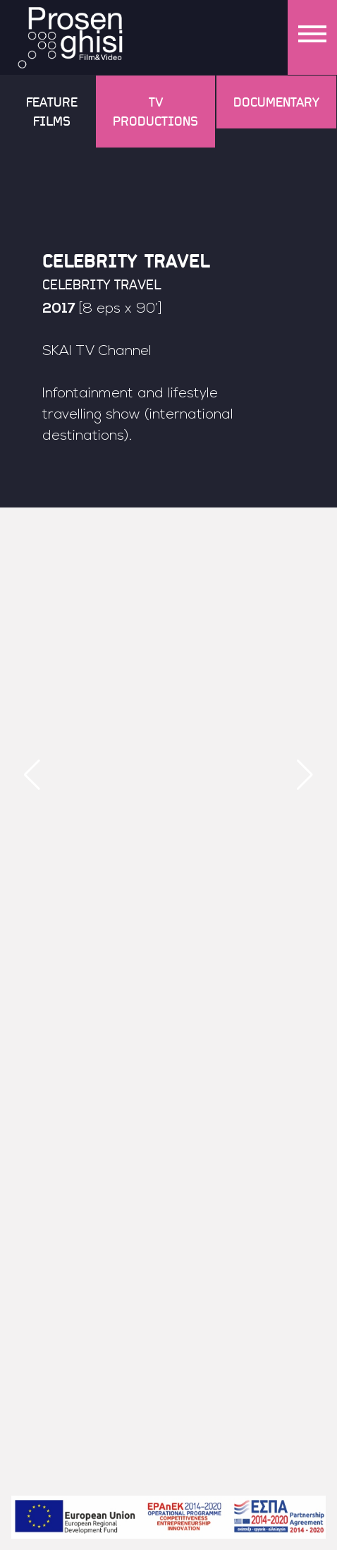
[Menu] (312, 37)
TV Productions (155, 111)
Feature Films (52, 111)
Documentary (276, 101)
